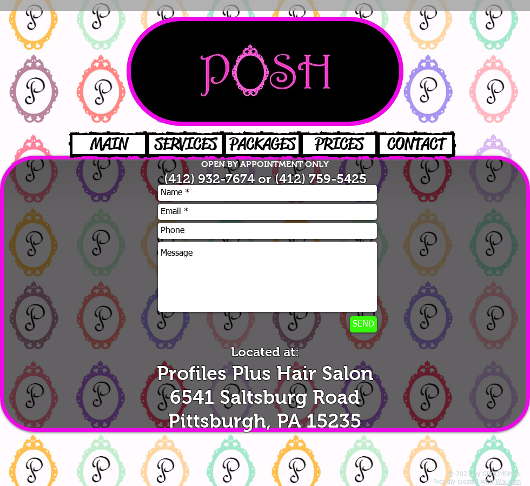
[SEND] (363, 324)
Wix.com (508, 482)
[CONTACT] (416, 144)
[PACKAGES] (262, 144)
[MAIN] (108, 144)
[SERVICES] (185, 144)
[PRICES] (339, 144)
